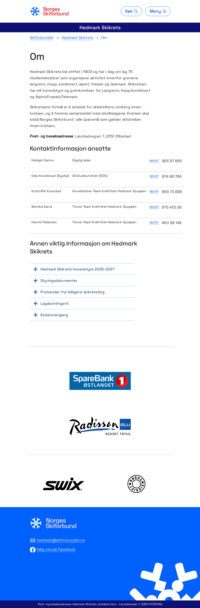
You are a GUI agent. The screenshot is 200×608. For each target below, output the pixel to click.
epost (154, 160)
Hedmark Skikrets (100, 27)
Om (104, 37)
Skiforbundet (42, 37)
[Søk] (131, 11)
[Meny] (157, 11)
